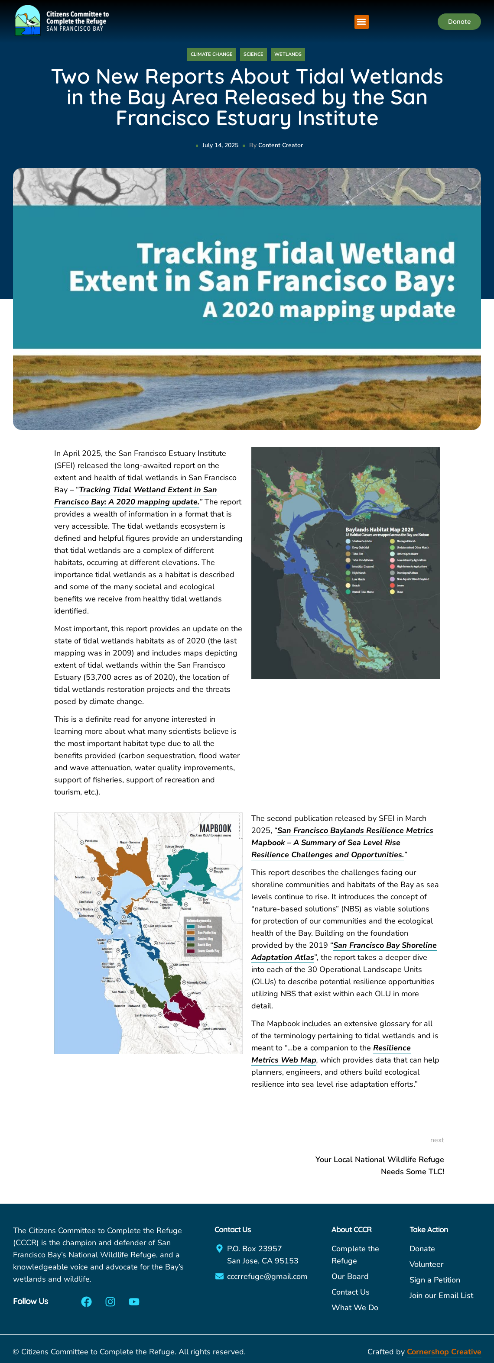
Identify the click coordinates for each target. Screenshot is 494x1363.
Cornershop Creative (444, 1352)
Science (253, 54)
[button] (361, 22)
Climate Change (212, 54)
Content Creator (280, 145)
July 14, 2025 (220, 145)
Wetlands (288, 54)
